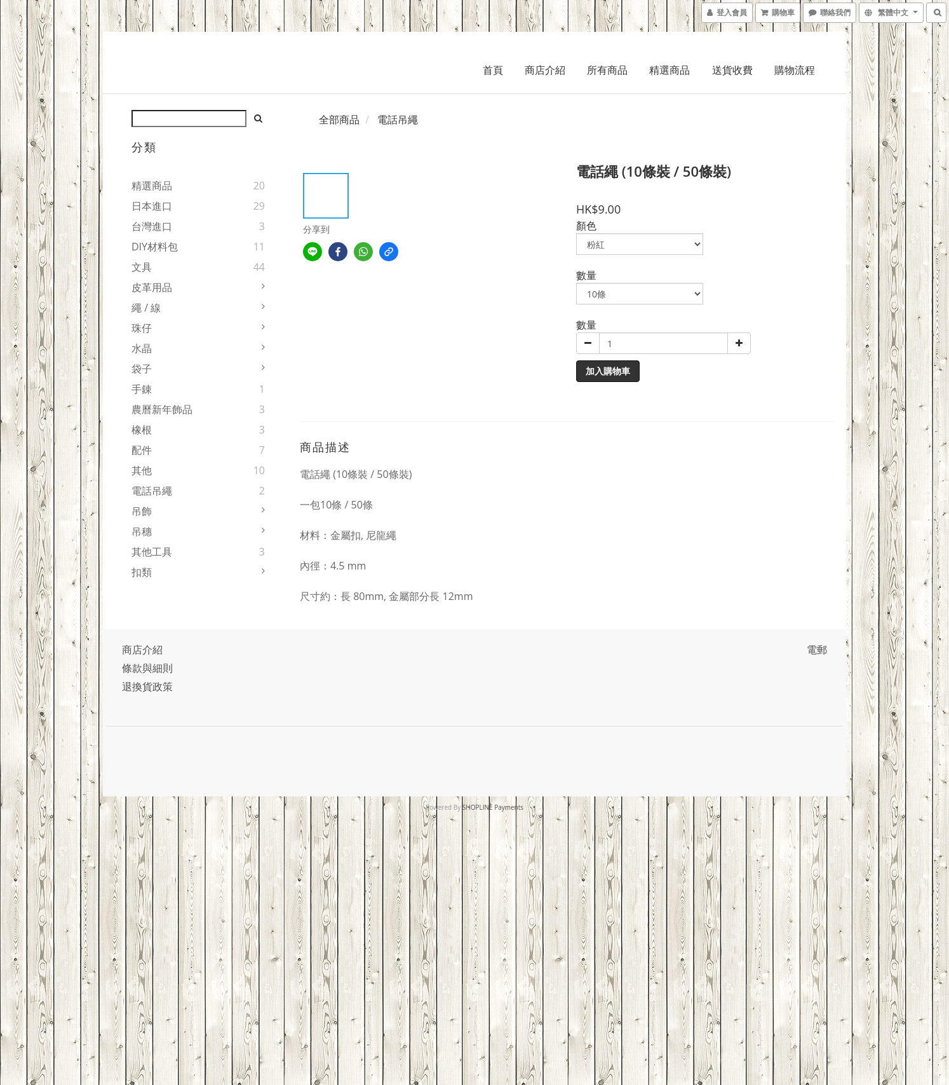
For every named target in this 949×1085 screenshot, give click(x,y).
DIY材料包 (154, 247)
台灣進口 (151, 226)
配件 (141, 450)
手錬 (141, 389)
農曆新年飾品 (161, 409)
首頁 (493, 70)
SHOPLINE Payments (492, 807)
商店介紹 (545, 70)
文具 (141, 267)
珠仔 (141, 328)
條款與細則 (147, 668)
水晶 (141, 348)
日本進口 (151, 206)
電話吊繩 (151, 491)
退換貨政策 (147, 686)
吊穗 (141, 531)
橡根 (141, 430)
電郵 (817, 650)
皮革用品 (151, 287)
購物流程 (794, 70)
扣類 (141, 572)
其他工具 (151, 552)
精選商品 (669, 70)
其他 (141, 470)
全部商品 (339, 119)
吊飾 (141, 511)
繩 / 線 (146, 308)
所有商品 (607, 70)
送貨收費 (732, 70)
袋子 (141, 369)
